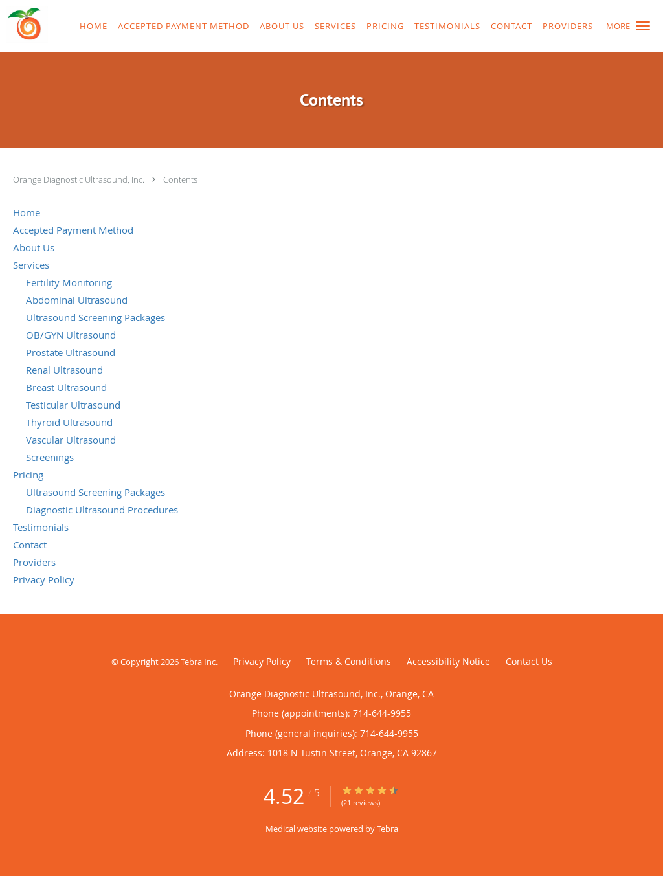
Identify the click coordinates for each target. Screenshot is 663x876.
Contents (180, 179)
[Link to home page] (24, 24)
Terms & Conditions (348, 661)
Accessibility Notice (448, 661)
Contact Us (529, 661)
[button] (643, 25)
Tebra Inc (198, 662)
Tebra (387, 829)
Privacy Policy (262, 661)
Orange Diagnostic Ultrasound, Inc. (79, 179)
